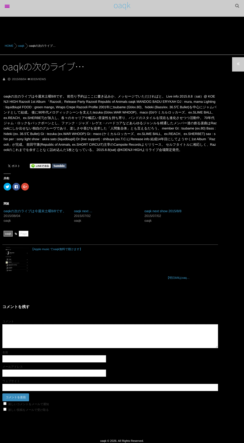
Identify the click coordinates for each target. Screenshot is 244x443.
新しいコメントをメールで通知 (28, 383)
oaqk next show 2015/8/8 (163, 211)
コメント (8, 300)
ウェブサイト (11, 359)
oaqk (122, 5)
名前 (5, 331)
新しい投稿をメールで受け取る (28, 388)
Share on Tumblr (59, 166)
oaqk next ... (83, 211)
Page (23, 233)
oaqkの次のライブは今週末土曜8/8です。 (35, 211)
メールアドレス (12, 345)
